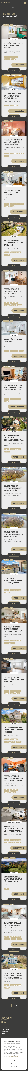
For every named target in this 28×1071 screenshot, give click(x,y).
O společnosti (5, 1029)
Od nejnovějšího (12, 8)
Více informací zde (13, 1056)
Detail (14, 70)
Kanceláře (4, 1035)
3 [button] (16, 1005)
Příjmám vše (14, 1066)
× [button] (25, 1039)
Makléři (3, 1033)
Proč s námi (4, 1031)
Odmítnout (14, 1063)
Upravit (14, 1060)
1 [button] (11, 1005)
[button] (19, 1005)
